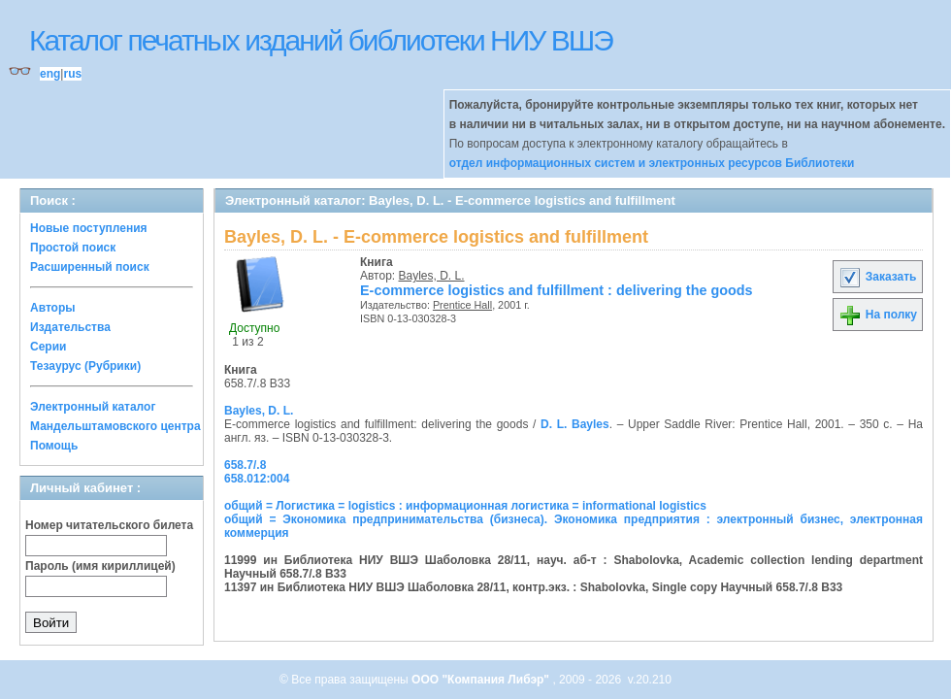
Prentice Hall (462, 305)
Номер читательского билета (109, 525)
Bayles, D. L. (432, 276)
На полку (877, 314)
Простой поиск (72, 247)
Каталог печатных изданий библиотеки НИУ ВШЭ (320, 40)
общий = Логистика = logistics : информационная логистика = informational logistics (465, 506)
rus (72, 74)
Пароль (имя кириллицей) (100, 566)
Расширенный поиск (89, 267)
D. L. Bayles (575, 424)
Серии (48, 346)
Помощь (54, 445)
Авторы (53, 308)
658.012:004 (256, 478)
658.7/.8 (245, 465)
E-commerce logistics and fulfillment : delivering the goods (556, 290)
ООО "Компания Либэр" (481, 679)
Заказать (877, 276)
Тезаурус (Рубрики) (85, 366)
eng (50, 74)
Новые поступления (89, 228)
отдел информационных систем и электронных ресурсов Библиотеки (652, 163)
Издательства (70, 327)
